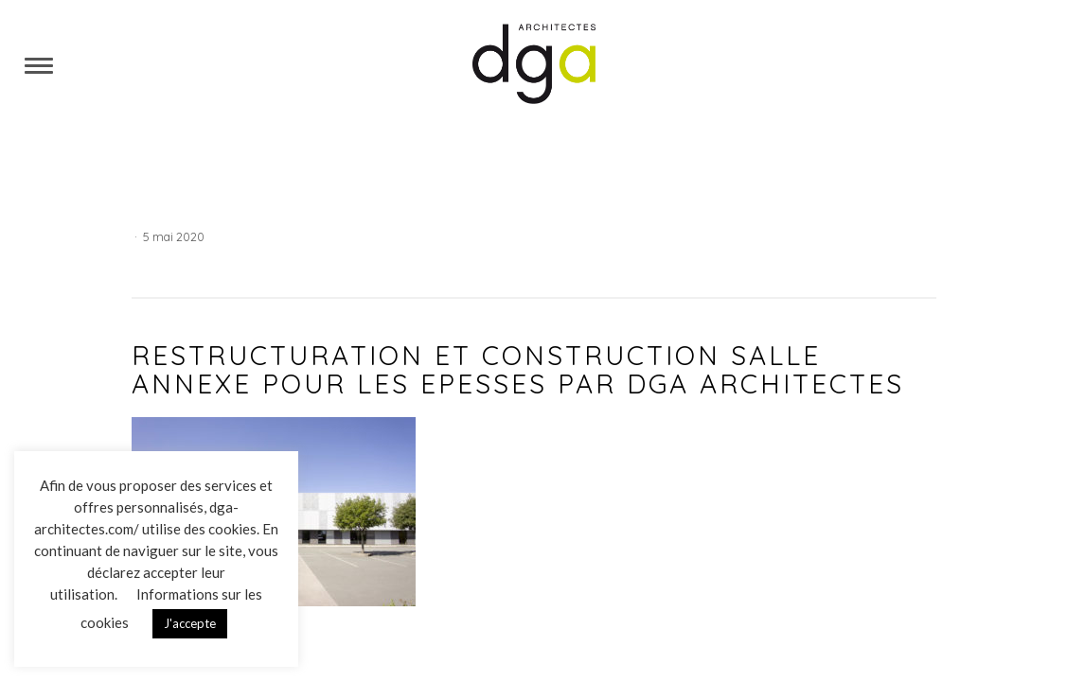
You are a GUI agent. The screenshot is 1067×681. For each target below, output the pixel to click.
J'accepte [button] (190, 623)
